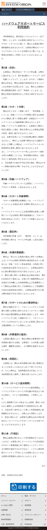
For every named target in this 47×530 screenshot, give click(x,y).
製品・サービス (7, 9)
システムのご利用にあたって (25, 9)
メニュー (5, 14)
